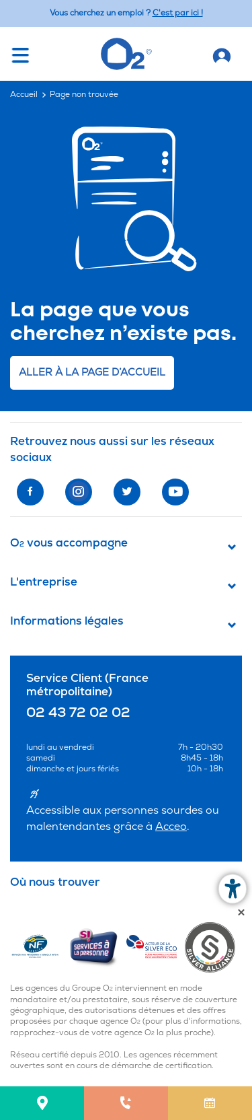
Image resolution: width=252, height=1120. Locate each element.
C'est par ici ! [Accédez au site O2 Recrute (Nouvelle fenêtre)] (178, 13)
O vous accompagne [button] (69, 543)
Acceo (171, 826)
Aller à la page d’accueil (92, 372)
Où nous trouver (55, 882)
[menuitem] (42, 1103)
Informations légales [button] (67, 621)
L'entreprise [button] (43, 582)
